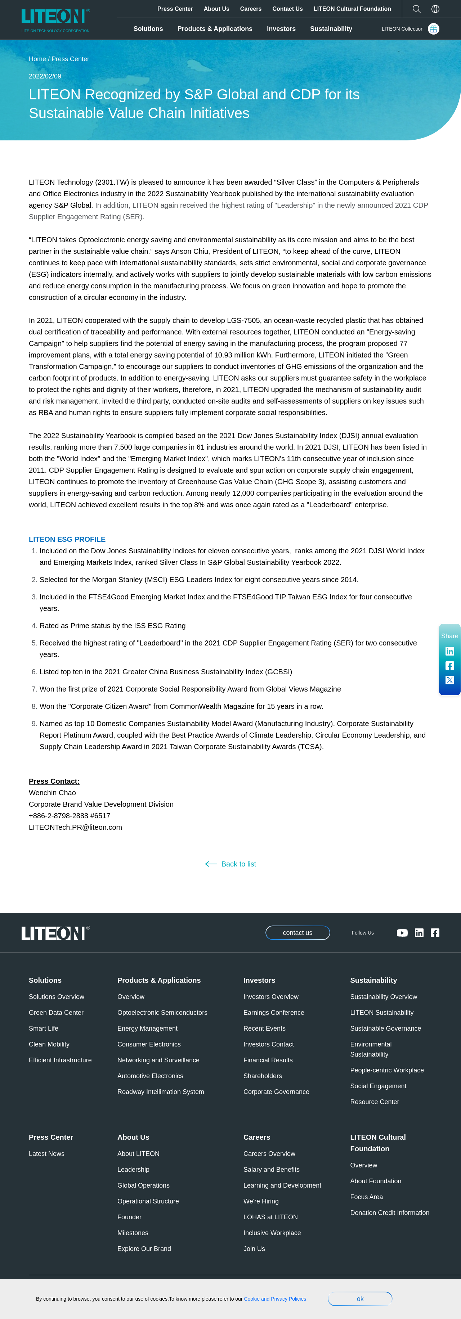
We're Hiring (261, 1201)
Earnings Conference (273, 1012)
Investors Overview (271, 996)
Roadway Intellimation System (160, 1091)
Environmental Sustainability (371, 1049)
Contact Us (287, 9)
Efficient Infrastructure (60, 1060)
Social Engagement (378, 1086)
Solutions (148, 28)
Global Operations (143, 1185)
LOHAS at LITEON (270, 1217)
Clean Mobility (49, 1044)
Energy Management (147, 1028)
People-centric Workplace (387, 1070)
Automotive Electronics (150, 1076)
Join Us (254, 1248)
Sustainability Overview (383, 996)
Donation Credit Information (390, 1212)
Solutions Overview (56, 996)
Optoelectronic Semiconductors (162, 1012)
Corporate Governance (276, 1091)
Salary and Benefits (271, 1169)
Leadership (133, 1169)
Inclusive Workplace (272, 1233)
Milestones (132, 1233)
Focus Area (366, 1197)
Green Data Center (56, 1012)
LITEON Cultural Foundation (352, 9)
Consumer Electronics (149, 1044)
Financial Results (268, 1060)
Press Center (175, 9)
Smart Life (43, 1028)
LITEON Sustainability (382, 1012)
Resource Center (374, 1102)
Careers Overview (269, 1153)
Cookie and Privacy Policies (275, 1299)
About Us (216, 9)
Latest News (46, 1153)
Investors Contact (268, 1044)
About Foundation (376, 1181)
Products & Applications (215, 28)
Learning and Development (282, 1185)
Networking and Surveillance (158, 1060)
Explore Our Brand (144, 1248)
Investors (281, 28)
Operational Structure (148, 1201)
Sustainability (331, 28)
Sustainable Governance (385, 1028)
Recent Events (264, 1028)
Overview (130, 996)
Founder (129, 1217)
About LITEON (138, 1153)
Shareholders (262, 1076)
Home (37, 59)
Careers (251, 9)
